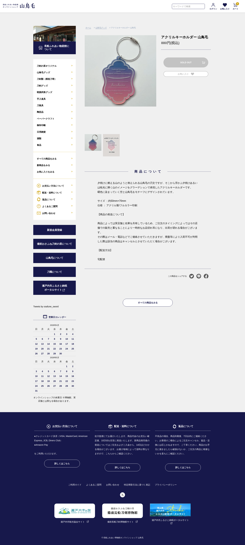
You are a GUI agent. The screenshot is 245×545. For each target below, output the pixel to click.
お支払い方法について (50, 186)
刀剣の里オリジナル (47, 66)
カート (235, 6)
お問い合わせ (46, 213)
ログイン (213, 6)
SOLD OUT (185, 62)
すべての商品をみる (148, 302)
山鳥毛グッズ (101, 28)
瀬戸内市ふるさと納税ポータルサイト (54, 287)
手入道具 (41, 99)
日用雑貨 (41, 132)
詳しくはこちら (62, 463)
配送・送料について (49, 192)
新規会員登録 (54, 230)
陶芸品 (40, 112)
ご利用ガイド (74, 484)
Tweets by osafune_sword (46, 306)
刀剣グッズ (42, 85)
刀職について (54, 272)
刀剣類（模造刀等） (47, 79)
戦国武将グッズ (44, 92)
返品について (46, 199)
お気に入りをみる (45, 172)
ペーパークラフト (45, 118)
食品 (39, 145)
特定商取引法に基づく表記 (137, 484)
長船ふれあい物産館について (56, 48)
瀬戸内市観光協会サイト (74, 513)
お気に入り (225, 6)
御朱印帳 (41, 125)
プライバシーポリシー (166, 484)
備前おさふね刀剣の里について (54, 244)
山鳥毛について (54, 258)
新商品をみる (43, 165)
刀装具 (40, 105)
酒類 (39, 138)
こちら (109, 453)
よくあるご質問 (47, 206)
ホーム (88, 28)
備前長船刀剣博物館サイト (122, 513)
